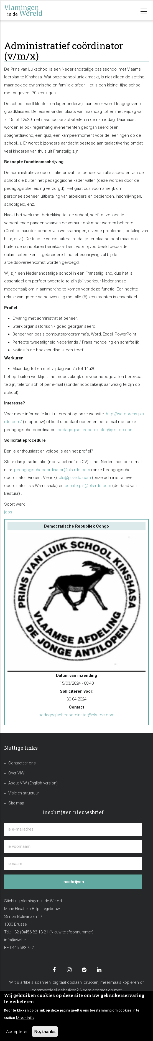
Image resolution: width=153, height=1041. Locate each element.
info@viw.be (15, 940)
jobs (8, 512)
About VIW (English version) (33, 783)
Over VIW (16, 773)
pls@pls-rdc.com (75, 477)
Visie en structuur (23, 793)
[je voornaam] (73, 846)
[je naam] (73, 863)
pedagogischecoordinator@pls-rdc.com (96, 429)
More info (25, 1017)
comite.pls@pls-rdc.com (88, 485)
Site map (16, 803)
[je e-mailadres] (73, 829)
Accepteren (17, 1031)
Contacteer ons (22, 763)
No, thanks (45, 1031)
